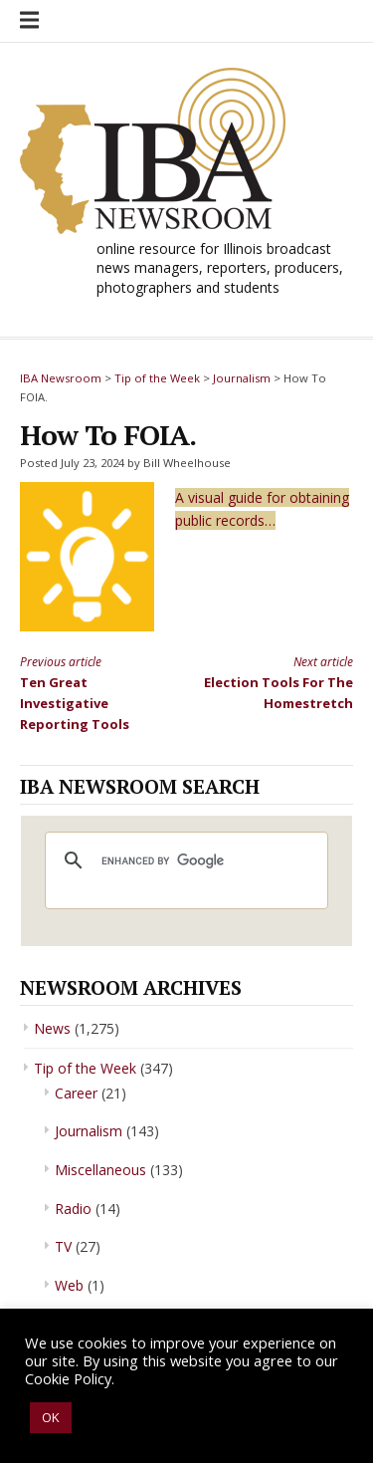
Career (76, 1093)
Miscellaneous (100, 1169)
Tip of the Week (85, 1068)
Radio (73, 1208)
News (52, 1028)
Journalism (88, 1130)
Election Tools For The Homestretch (278, 681)
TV (63, 1246)
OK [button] (51, 1417)
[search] (183, 860)
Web (69, 1285)
